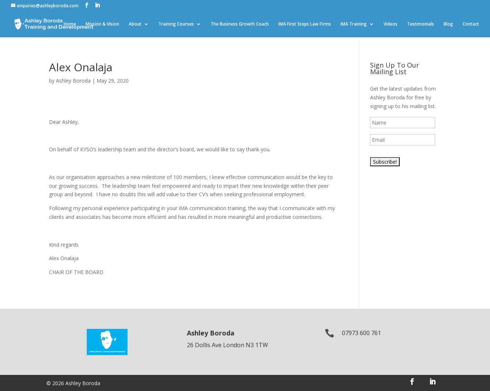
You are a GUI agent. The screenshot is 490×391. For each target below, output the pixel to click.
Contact (471, 24)
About (135, 24)
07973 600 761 (361, 333)
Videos (390, 24)
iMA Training (353, 24)
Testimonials (420, 24)
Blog (448, 24)
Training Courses (176, 24)
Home (70, 24)
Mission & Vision (102, 24)
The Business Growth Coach (240, 24)
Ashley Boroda (73, 80)
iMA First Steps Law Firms (304, 24)
